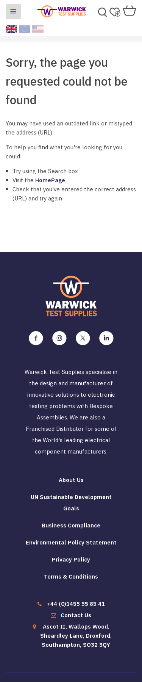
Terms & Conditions (71, 576)
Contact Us (76, 615)
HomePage (50, 180)
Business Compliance (71, 525)
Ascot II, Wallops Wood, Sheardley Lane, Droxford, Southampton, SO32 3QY (76, 635)
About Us (71, 479)
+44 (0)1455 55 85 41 (76, 603)
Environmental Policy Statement (71, 542)
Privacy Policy (71, 559)
